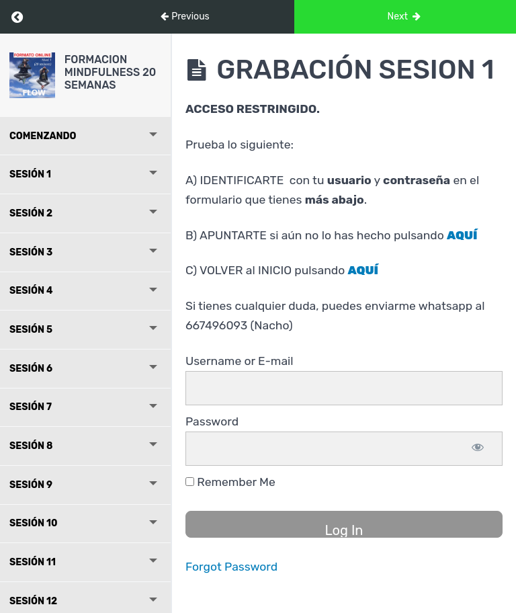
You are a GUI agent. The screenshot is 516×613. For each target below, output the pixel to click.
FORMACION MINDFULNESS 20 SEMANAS (110, 72)
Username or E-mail (239, 361)
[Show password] (478, 449)
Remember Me (230, 482)
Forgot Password (231, 566)
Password (212, 421)
